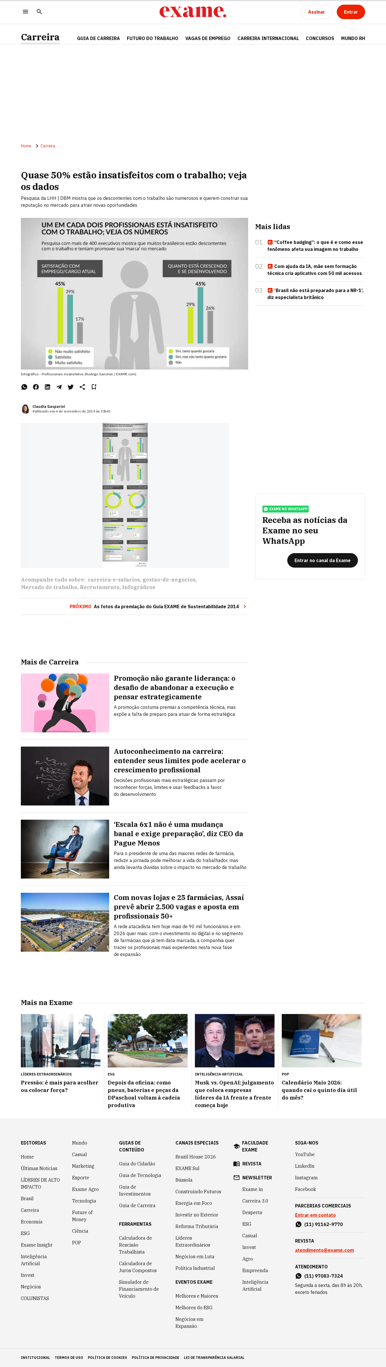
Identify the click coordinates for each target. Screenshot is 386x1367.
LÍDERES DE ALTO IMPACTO (40, 1183)
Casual (79, 1154)
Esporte (80, 1177)
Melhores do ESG (194, 1307)
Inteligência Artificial (34, 1260)
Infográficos (138, 587)
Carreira (40, 37)
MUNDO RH (353, 38)
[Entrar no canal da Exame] (322, 560)
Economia (32, 1222)
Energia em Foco (193, 1203)
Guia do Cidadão (137, 1164)
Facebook (305, 1189)
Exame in (252, 1189)
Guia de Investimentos (135, 1190)
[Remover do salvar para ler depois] (93, 386)
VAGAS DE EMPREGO (207, 38)
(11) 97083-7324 (323, 1276)
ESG (25, 1233)
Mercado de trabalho (49, 587)
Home (26, 146)
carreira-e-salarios (114, 579)
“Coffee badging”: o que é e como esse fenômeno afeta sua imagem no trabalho (315, 245)
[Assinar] (316, 12)
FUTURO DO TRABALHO (152, 38)
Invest (27, 1275)
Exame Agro (85, 1189)
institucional (35, 1357)
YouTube (305, 1154)
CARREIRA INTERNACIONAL (268, 38)
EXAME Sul (187, 1168)
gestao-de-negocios (168, 579)
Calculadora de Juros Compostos (138, 1267)
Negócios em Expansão (189, 1322)
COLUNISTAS (35, 1298)
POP (76, 1242)
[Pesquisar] (39, 12)
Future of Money (82, 1216)
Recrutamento (100, 587)
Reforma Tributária (196, 1226)
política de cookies (107, 1357)
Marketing (83, 1166)
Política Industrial (195, 1268)
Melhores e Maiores (196, 1296)
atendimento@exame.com (324, 1250)
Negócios (31, 1287)
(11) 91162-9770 (323, 1224)
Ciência (80, 1231)
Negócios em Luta (195, 1256)
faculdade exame (255, 1146)
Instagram (306, 1177)
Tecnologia (84, 1201)
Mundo (79, 1143)
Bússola (184, 1180)
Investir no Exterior (196, 1215)
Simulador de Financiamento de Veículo (139, 1289)
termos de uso (69, 1357)
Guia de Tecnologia (140, 1175)
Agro (247, 1259)
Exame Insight (36, 1245)
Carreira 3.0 (255, 1201)
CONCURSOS (320, 38)
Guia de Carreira (98, 38)
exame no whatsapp (286, 509)
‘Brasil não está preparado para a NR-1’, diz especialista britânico (315, 293)
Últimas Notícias (39, 1168)
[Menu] (25, 12)
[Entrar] (351, 12)
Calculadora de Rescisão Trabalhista (135, 1245)
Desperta (252, 1212)
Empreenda (255, 1270)
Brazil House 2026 (195, 1157)
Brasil (27, 1198)
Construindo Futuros (198, 1191)
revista (251, 1164)
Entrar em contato (315, 1215)
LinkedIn (304, 1166)
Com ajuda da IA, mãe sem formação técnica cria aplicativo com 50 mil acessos (314, 269)
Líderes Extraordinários (192, 1241)
